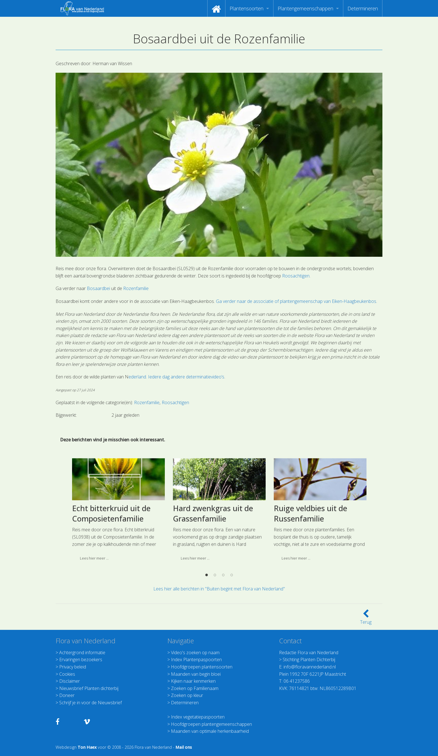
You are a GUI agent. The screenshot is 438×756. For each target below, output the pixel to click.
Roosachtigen (296, 276)
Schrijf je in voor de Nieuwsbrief (90, 703)
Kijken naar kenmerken (193, 681)
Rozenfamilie (136, 288)
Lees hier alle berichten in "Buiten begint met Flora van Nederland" (219, 589)
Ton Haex (87, 747)
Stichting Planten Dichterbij (309, 659)
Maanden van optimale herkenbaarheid (210, 731)
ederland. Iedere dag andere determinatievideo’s (176, 377)
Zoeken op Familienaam (194, 688)
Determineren (362, 8)
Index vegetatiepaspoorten (198, 717)
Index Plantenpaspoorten (196, 659)
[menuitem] (216, 8)
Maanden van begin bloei (196, 674)
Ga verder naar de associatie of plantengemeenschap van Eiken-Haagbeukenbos (296, 301)
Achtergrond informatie (82, 652)
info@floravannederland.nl (310, 667)
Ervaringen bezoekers (80, 659)
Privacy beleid (72, 667)
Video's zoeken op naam (195, 652)
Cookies (67, 674)
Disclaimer (69, 681)
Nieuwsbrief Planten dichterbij (88, 688)
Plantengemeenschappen (305, 8)
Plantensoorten (246, 8)
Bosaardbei (98, 288)
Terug (366, 618)
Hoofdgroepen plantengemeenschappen (211, 724)
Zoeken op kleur (187, 695)
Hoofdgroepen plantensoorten (201, 667)
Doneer (67, 695)
